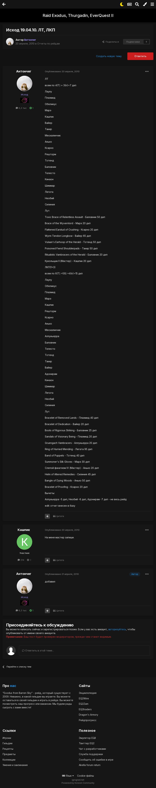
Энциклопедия (87, 692)
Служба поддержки (91, 754)
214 (21, 559)
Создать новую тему (109, 56)
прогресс (29, 703)
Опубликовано (62, 71)
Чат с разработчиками (92, 748)
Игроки (7, 737)
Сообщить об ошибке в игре (96, 759)
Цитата (60, 516)
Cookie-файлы (85, 775)
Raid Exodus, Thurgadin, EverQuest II (78, 15)
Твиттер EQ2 (86, 743)
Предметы (9, 754)
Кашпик (24, 530)
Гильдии (7, 743)
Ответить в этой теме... (38, 650)
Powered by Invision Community (78, 783)
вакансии (45, 703)
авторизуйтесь (117, 629)
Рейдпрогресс (87, 720)
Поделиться (110, 41)
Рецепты (8, 748)
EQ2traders (85, 709)
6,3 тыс (21, 108)
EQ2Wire (84, 698)
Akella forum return (89, 765)
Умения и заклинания (15, 765)
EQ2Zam (83, 703)
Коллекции (9, 759)
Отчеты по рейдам (48, 43)
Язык (68, 775)
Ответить (140, 56)
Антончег (23, 71)
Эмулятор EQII (87, 737)
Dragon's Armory (88, 714)
